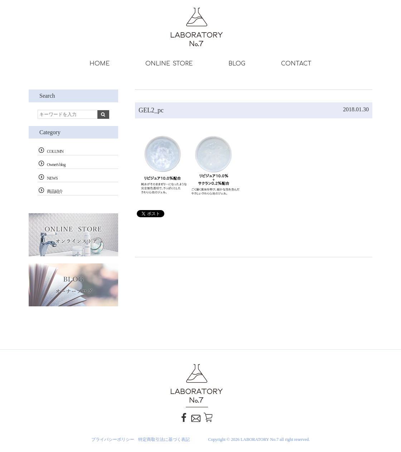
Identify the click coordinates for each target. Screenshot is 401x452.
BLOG (236, 63)
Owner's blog (56, 164)
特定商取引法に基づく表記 (164, 439)
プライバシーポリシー (112, 439)
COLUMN (55, 151)
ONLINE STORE (169, 63)
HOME (100, 63)
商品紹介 (55, 191)
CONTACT (296, 63)
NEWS (52, 178)
